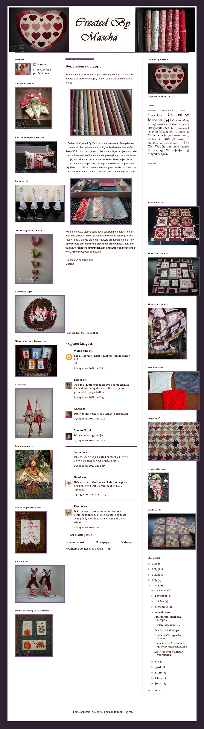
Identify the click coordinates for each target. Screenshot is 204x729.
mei (157, 662)
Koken (181, 132)
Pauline (78, 506)
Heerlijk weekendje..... (167, 625)
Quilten (152, 139)
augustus (160, 612)
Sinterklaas (153, 143)
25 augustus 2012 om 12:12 (89, 527)
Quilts (166, 139)
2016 (155, 564)
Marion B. (80, 430)
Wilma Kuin (81, 351)
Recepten (181, 139)
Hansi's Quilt (179, 124)
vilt (155, 150)
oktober (160, 601)
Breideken (167, 111)
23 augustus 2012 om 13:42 (89, 419)
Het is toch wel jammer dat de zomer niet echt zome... (171, 645)
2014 (155, 575)
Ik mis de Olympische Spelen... (167, 637)
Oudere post (128, 542)
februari (160, 678)
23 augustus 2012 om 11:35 (89, 397)
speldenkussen (171, 143)
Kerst (155, 132)
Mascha (42, 65)
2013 (155, 580)
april (158, 667)
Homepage (102, 542)
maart (159, 673)
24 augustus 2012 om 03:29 (90, 494)
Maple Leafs (155, 135)
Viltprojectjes (174, 150)
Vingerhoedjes (157, 154)
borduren (152, 110)
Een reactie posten (81, 535)
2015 (155, 569)
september (161, 607)
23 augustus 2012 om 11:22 (89, 368)
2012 (155, 585)
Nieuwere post (75, 542)
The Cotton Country (178, 147)
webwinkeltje (77, 235)
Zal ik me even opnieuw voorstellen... (168, 653)
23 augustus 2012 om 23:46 (90, 466)
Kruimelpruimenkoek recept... (167, 618)
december (161, 590)
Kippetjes (168, 132)
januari (159, 683)
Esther (78, 380)
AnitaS (78, 409)
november (161, 596)
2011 (155, 690)
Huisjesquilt (182, 128)
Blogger (127, 712)
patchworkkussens (177, 135)
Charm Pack (155, 115)
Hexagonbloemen (158, 128)
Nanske (78, 477)
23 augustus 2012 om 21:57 (89, 440)
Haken (164, 124)
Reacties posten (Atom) (98, 549)
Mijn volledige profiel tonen (42, 71)
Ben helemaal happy (166, 630)
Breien (182, 110)
